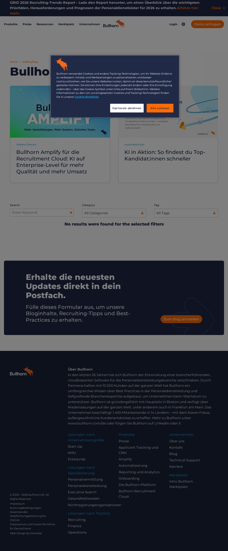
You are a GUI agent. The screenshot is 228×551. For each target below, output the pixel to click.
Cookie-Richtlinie (86, 96)
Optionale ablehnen (126, 108)
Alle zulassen (160, 108)
